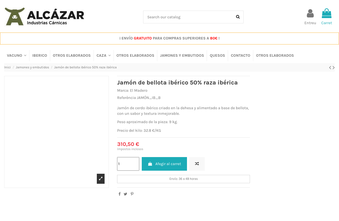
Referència (126, 97)
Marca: (123, 90)
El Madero (138, 90)
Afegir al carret (164, 164)
